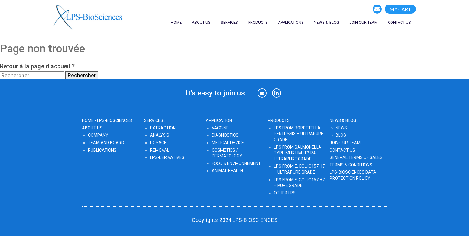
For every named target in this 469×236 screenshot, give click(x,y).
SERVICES (229, 22)
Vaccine (220, 128)
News (341, 128)
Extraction (163, 128)
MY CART (400, 9)
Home (176, 22)
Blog (341, 135)
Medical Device (228, 142)
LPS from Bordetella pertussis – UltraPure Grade (299, 134)
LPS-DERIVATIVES (167, 157)
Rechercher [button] (82, 75)
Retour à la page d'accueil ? (37, 66)
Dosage (158, 142)
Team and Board (106, 142)
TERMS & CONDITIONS (351, 165)
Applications (291, 22)
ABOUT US (201, 22)
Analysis (159, 135)
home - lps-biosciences (107, 120)
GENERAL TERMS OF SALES (356, 157)
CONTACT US (399, 22)
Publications (102, 150)
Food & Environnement (236, 163)
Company (98, 135)
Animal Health (227, 170)
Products (258, 22)
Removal (159, 150)
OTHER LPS (285, 193)
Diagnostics (225, 135)
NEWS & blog (326, 22)
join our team (363, 22)
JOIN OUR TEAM (345, 142)
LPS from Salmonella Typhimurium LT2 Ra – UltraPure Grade (297, 153)
